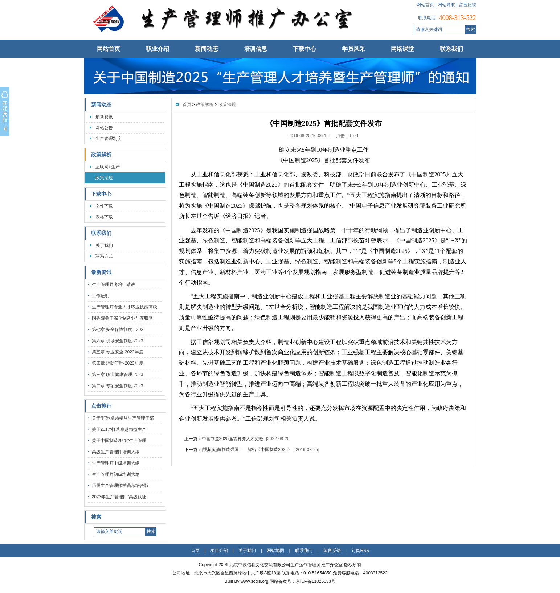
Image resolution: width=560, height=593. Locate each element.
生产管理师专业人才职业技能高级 (124, 307)
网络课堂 (402, 49)
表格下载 (104, 217)
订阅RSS (360, 550)
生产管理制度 (108, 138)
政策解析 (101, 155)
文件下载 (104, 206)
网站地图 (275, 550)
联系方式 (104, 256)
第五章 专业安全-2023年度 (117, 352)
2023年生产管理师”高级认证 (119, 496)
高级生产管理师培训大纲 (116, 451)
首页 (187, 104)
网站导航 (446, 4)
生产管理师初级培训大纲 (116, 474)
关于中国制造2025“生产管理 (119, 440)
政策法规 (104, 177)
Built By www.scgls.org (247, 581)
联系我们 (451, 49)
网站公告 (104, 127)
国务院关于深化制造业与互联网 (122, 318)
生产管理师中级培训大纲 (116, 463)
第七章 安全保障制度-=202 (117, 329)
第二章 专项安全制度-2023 (117, 385)
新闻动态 (206, 49)
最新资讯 (104, 116)
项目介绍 (219, 550)
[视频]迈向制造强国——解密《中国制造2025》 (247, 449)
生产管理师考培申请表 (113, 284)
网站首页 (425, 4)
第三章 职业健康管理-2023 (117, 374)
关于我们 (104, 245)
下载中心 (304, 49)
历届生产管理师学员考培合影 (120, 485)
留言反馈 (467, 4)
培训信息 (255, 49)
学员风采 (353, 49)
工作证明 (100, 295)
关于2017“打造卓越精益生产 (119, 429)
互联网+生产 (107, 166)
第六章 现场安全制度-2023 (117, 340)
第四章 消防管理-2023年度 (117, 363)
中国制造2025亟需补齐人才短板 (233, 438)
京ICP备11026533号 (315, 581)
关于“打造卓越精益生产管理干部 (123, 418)
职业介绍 (157, 49)
